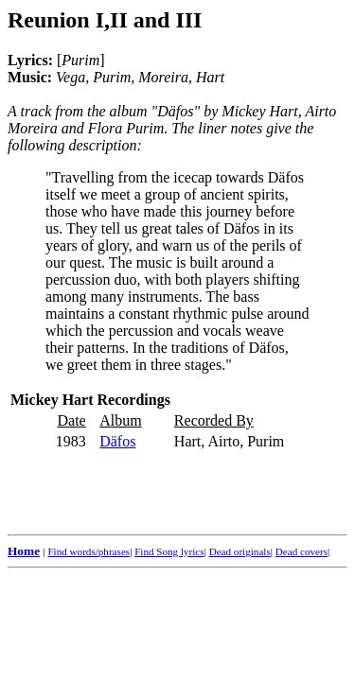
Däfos (117, 441)
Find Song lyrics (169, 551)
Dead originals (240, 551)
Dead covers (301, 551)
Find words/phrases (88, 551)
